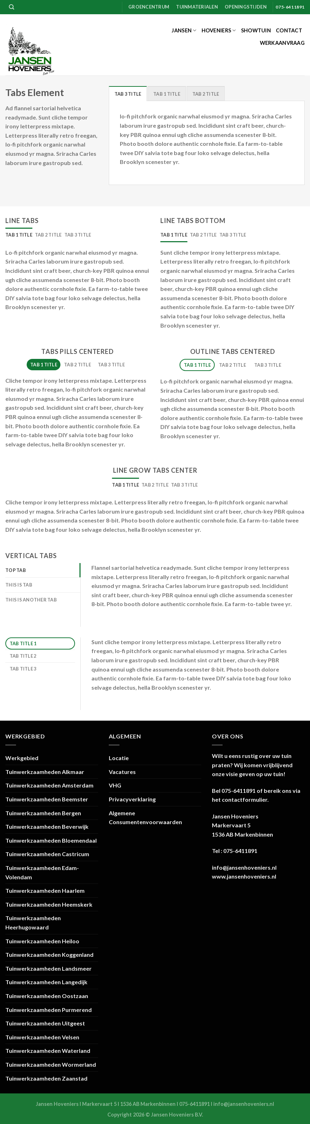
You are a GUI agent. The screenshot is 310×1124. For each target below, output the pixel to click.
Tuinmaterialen (197, 7)
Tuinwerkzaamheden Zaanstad (46, 1078)
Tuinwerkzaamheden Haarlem (45, 890)
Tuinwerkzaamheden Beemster (46, 799)
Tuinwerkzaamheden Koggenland (49, 954)
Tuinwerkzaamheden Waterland (47, 1050)
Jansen (184, 30)
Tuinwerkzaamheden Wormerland (50, 1064)
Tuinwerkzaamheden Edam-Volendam (42, 872)
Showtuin (256, 30)
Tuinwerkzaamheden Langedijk (46, 982)
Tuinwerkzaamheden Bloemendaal (51, 840)
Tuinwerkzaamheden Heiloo (42, 941)
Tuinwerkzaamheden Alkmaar (44, 771)
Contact (289, 30)
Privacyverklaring (132, 799)
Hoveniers (219, 30)
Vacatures (122, 771)
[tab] (128, 93)
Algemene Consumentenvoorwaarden (145, 818)
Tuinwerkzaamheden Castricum (47, 853)
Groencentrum (148, 7)
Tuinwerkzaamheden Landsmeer (48, 968)
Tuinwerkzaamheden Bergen (43, 813)
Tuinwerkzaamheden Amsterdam (49, 785)
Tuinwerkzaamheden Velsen (42, 1037)
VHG (115, 785)
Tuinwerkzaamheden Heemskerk (48, 904)
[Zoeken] (11, 7)
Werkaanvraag (282, 43)
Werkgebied (21, 757)
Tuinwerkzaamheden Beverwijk (47, 826)
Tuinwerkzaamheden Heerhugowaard (33, 922)
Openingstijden (246, 7)
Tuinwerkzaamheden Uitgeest (45, 1023)
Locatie (119, 757)
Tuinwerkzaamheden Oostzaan (46, 995)
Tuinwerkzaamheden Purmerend (48, 1009)
